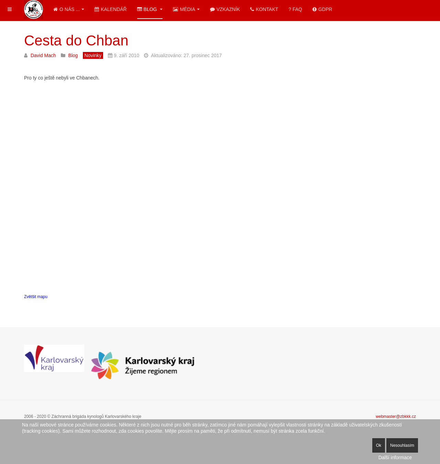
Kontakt (264, 9)
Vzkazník (225, 9)
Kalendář (110, 9)
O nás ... (68, 9)
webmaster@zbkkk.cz (396, 416)
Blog (150, 9)
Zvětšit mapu (35, 296)
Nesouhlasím (402, 445)
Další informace (395, 457)
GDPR (322, 9)
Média (186, 9)
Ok (378, 445)
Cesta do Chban (76, 40)
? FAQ (295, 9)
